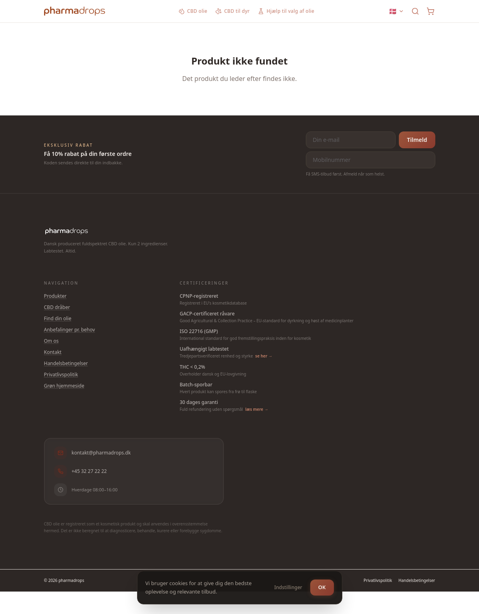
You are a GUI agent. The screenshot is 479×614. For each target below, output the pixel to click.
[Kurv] (430, 11)
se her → (264, 356)
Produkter (55, 296)
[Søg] (415, 11)
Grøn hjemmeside (64, 385)
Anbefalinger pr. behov (69, 329)
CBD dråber (57, 307)
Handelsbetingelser (66, 363)
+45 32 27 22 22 (80, 471)
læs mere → (256, 409)
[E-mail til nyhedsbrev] (351, 139)
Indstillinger (288, 586)
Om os (51, 340)
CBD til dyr (232, 11)
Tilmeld (417, 139)
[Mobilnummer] (370, 159)
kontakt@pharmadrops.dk (92, 452)
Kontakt (53, 352)
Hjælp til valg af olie (286, 11)
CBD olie (192, 11)
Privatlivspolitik (61, 374)
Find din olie (57, 318)
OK (322, 586)
